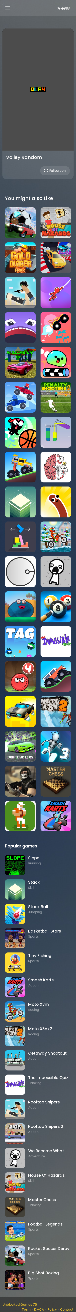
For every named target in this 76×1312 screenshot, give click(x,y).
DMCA (39, 1309)
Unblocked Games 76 (19, 1304)
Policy (52, 1309)
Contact (67, 1309)
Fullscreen (55, 170)
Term (26, 1309)
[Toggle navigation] (7, 8)
